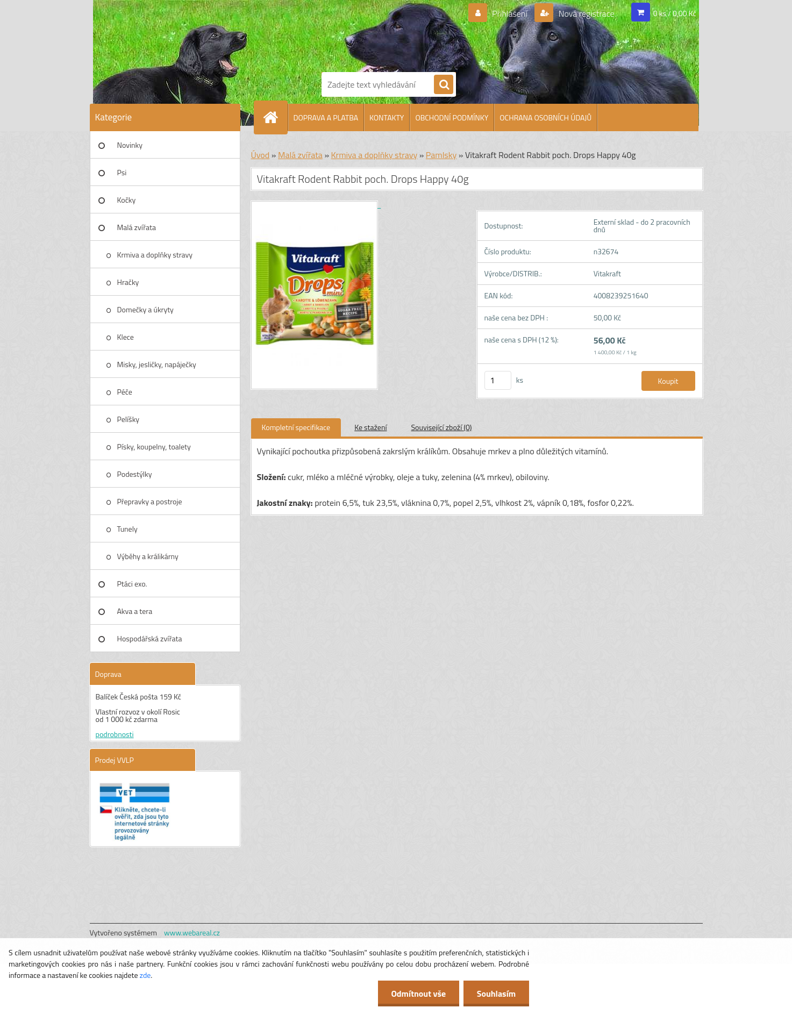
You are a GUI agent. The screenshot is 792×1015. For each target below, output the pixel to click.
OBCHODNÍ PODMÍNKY (451, 117)
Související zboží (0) (441, 427)
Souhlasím (496, 993)
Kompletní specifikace (296, 427)
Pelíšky (128, 419)
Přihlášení (509, 13)
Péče (124, 391)
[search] (443, 85)
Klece (125, 336)
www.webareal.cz (192, 932)
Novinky (129, 145)
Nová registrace (585, 13)
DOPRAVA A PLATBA (326, 117)
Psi (122, 172)
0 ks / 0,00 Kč (674, 13)
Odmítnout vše (418, 993)
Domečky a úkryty (145, 309)
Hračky (128, 282)
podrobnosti (115, 734)
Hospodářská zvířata (149, 638)
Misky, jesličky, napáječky (156, 364)
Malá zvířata (136, 227)
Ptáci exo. (132, 583)
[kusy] (497, 380)
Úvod (260, 154)
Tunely (127, 528)
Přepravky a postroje (149, 501)
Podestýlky (134, 474)
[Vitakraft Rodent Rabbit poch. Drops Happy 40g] (316, 204)
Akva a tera (135, 611)
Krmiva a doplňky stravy (155, 254)
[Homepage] (275, 117)
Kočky (126, 199)
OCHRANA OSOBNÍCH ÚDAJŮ (545, 117)
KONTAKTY (386, 117)
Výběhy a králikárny (148, 556)
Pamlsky (441, 154)
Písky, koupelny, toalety (154, 446)
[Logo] (358, 34)
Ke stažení (370, 427)
